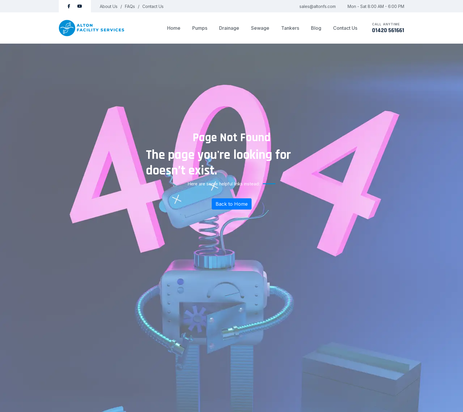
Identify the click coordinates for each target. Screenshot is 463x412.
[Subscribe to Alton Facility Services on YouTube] (79, 6)
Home (173, 28)
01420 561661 (388, 30)
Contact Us (153, 6)
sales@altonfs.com (317, 6)
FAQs (130, 6)
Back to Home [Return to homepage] (232, 204)
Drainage (229, 28)
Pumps (199, 28)
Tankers (290, 28)
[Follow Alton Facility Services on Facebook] (69, 6)
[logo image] (92, 28)
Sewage (260, 28)
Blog (316, 28)
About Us (109, 6)
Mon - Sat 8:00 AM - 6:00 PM (376, 6)
